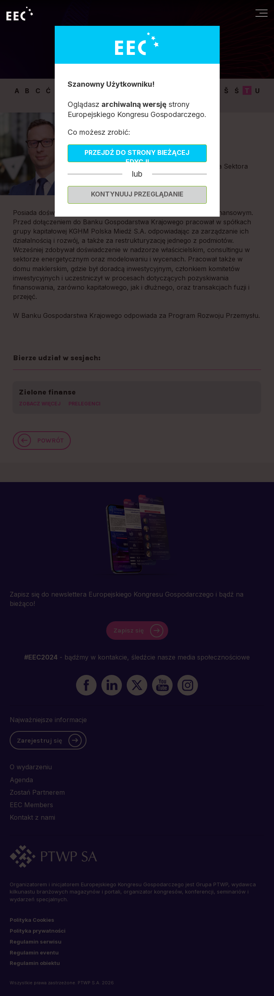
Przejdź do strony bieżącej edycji (137, 155)
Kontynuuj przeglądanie (137, 194)
